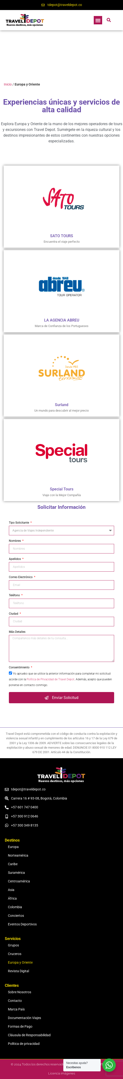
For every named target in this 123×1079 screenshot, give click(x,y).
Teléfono (15, 595)
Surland (61, 405)
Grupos (13, 945)
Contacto (15, 1001)
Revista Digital (18, 971)
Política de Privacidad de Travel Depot (50, 679)
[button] (98, 20)
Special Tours (61, 489)
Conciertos (16, 916)
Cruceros (14, 954)
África (12, 898)
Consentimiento (19, 667)
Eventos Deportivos (22, 924)
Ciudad (14, 613)
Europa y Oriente (20, 963)
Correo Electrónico (21, 577)
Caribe (13, 864)
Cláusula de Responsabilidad (29, 1035)
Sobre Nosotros (19, 992)
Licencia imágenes (61, 1073)
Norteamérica (18, 856)
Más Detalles (17, 631)
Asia (11, 890)
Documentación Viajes (24, 1018)
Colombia (15, 907)
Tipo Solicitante (19, 522)
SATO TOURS (61, 236)
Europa (13, 847)
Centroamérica (19, 881)
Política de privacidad (24, 1044)
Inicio (8, 84)
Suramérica (16, 873)
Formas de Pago (20, 1027)
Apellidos (15, 559)
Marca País (16, 1009)
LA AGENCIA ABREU (61, 320)
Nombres (15, 540)
